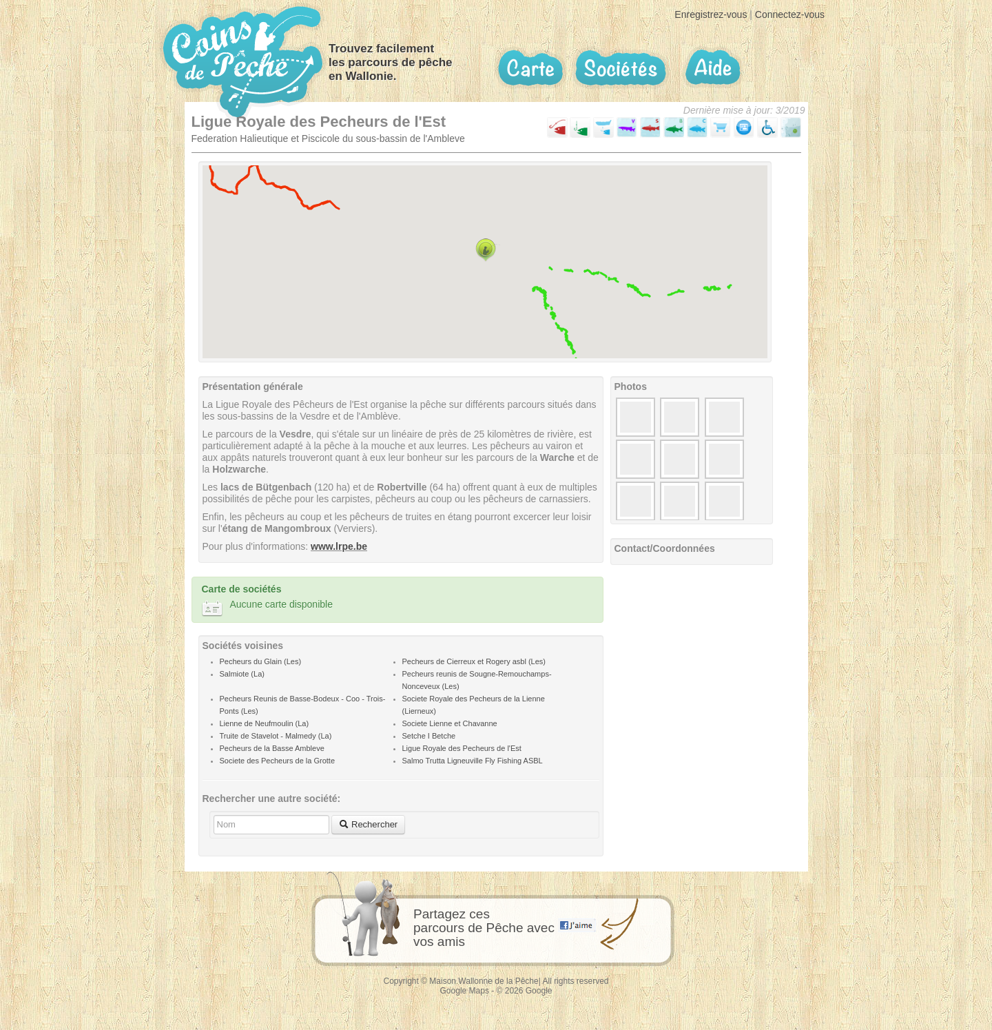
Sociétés (620, 68)
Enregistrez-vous (710, 14)
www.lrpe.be (339, 546)
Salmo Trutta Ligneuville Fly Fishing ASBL (472, 760)
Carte (530, 68)
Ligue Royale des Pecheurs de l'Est (461, 748)
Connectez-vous (790, 14)
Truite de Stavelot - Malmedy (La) (276, 736)
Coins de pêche (243, 61)
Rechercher (368, 824)
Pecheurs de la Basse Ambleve (272, 748)
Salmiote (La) (242, 674)
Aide (712, 68)
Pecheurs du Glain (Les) (261, 661)
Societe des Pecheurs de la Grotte (277, 760)
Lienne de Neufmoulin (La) (264, 723)
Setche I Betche (429, 736)
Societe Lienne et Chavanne (449, 723)
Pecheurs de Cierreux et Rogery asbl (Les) (474, 661)
